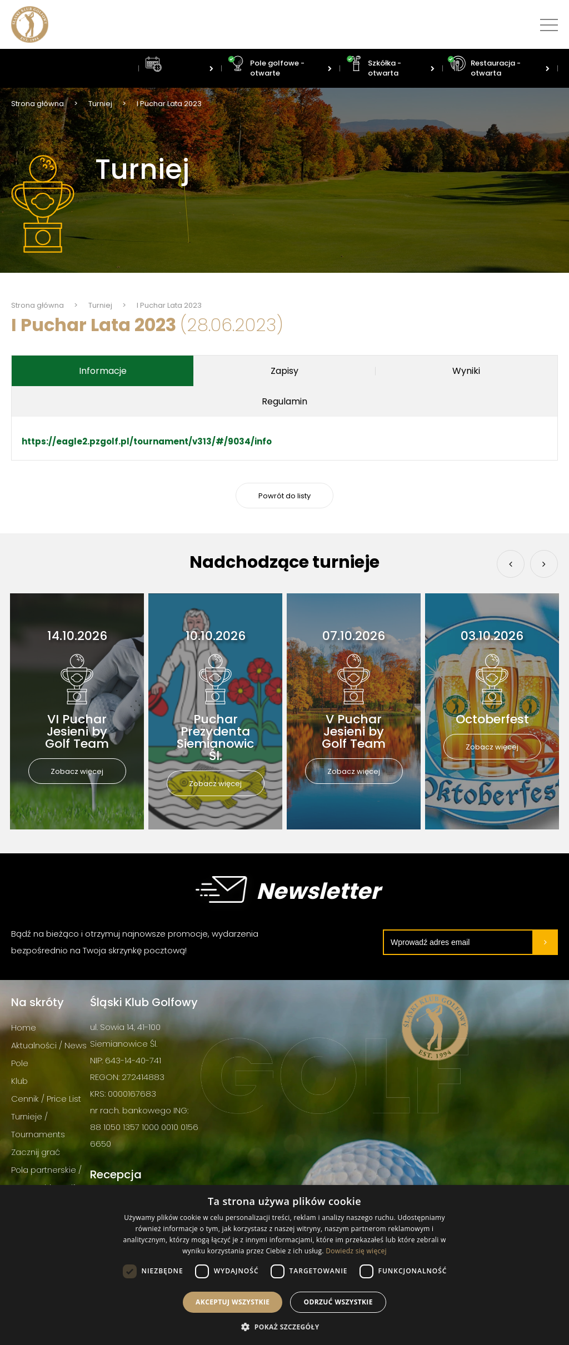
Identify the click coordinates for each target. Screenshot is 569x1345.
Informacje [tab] (103, 370)
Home (23, 1027)
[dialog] (284, 1265)
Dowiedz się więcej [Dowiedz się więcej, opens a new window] (356, 1251)
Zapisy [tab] (284, 370)
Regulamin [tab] (284, 401)
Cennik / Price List (46, 1098)
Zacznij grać (35, 1152)
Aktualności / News (49, 1045)
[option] (77, 711)
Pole (19, 1063)
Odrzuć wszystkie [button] (337, 1302)
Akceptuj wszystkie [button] (232, 1302)
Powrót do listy (284, 496)
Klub (19, 1081)
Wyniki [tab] (466, 370)
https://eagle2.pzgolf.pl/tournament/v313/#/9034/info (147, 441)
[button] (284, 1326)
